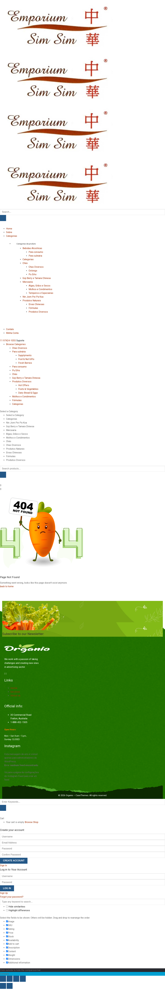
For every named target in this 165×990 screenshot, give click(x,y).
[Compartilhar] (16, 979)
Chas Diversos (36, 267)
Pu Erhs (32, 274)
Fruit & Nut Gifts (26, 359)
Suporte (20, 340)
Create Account (13, 860)
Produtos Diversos (38, 311)
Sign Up (4, 893)
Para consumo (36, 252)
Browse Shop (31, 822)
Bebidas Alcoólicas (32, 248)
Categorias (28, 259)
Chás (25, 263)
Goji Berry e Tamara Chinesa (37, 278)
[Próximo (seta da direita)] (10, 986)
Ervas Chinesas (36, 304)
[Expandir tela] (10, 979)
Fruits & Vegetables (28, 389)
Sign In (3, 865)
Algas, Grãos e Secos (39, 285)
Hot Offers (23, 385)
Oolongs (33, 270)
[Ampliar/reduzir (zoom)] (3, 979)
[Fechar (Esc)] (23, 979)
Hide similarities (15, 906)
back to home (7, 586)
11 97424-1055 (8, 340)
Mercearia (28, 282)
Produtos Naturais (32, 300)
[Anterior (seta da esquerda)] (3, 986)
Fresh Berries (25, 363)
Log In (7, 888)
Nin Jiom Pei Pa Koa (33, 296)
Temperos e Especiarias (41, 293)
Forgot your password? (11, 896)
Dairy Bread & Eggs (28, 392)
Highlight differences (18, 910)
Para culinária (35, 255)
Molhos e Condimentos (40, 289)
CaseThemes (82, 795)
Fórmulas (33, 308)
